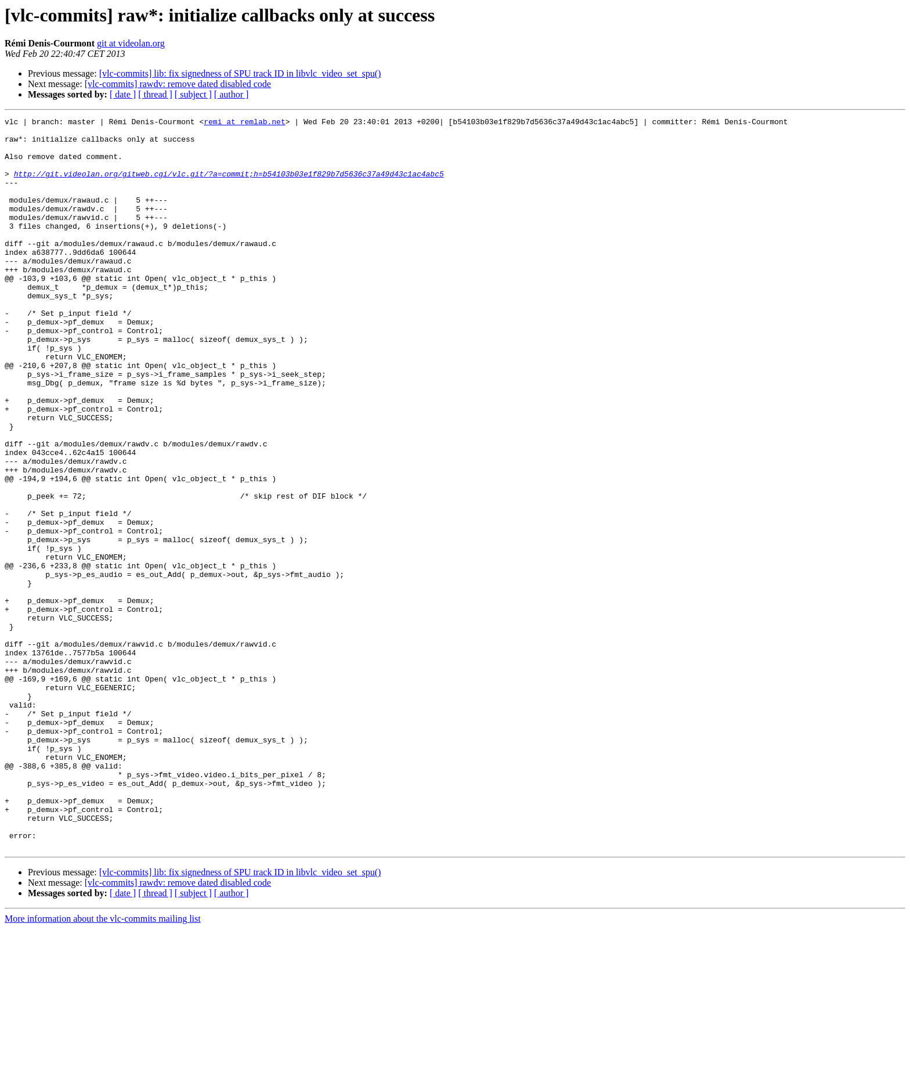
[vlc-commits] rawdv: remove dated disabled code (178, 84)
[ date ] (123, 94)
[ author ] (231, 94)
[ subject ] (193, 94)
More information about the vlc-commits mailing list (103, 1065)
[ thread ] (155, 94)
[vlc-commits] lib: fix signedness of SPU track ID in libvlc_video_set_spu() (240, 73)
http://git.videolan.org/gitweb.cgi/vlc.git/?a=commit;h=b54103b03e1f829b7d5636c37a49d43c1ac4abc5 (229, 186)
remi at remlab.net (244, 123)
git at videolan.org (131, 43)
